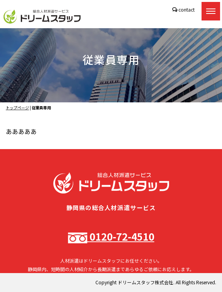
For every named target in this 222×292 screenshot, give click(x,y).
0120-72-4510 (111, 236)
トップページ (17, 107)
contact (186, 9)
